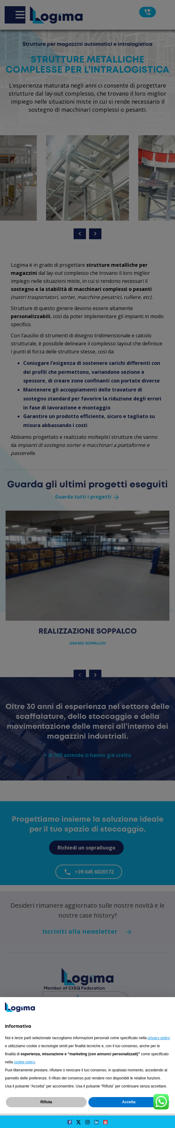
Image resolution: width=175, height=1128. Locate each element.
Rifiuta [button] (46, 1102)
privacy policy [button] (159, 1038)
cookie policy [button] (24, 1062)
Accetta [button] (128, 1102)
